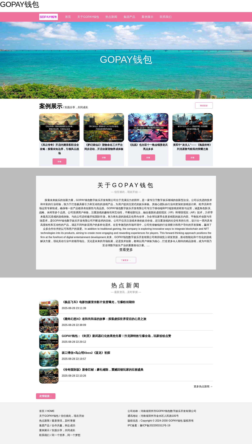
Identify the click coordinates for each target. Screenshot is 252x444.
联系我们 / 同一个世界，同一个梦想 (59, 435)
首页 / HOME (46, 411)
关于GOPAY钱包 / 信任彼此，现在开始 (61, 415)
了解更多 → (126, 260)
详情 (59, 162)
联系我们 (165, 16)
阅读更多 (204, 106)
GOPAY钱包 (19, 4)
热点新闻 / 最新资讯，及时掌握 (57, 420)
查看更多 (126, 250)
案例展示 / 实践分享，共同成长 (57, 430)
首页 (68, 16)
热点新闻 (111, 16)
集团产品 (129, 16)
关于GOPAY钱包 (88, 16)
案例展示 (147, 16)
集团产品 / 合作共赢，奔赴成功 (57, 425)
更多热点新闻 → (203, 386)
